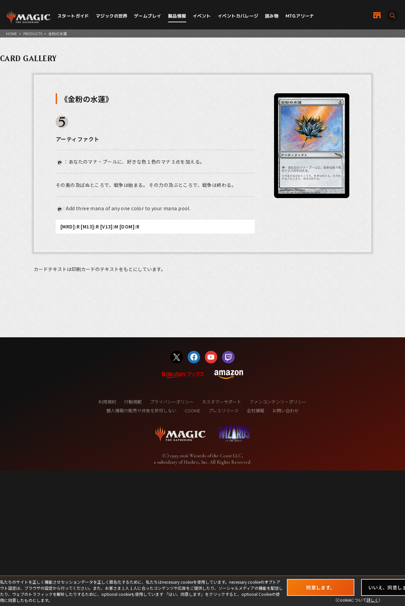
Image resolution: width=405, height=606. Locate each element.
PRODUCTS (32, 33)
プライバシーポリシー (172, 401)
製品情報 (177, 16)
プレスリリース (223, 410)
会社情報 (255, 410)
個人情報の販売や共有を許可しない (141, 410)
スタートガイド (73, 16)
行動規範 (133, 401)
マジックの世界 (112, 16)
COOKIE (192, 410)
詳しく (373, 600)
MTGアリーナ (300, 16)
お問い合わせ (285, 410)
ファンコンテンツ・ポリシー (277, 401)
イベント (202, 16)
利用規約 (107, 401)
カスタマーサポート (221, 401)
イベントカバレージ (238, 16)
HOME (11, 33)
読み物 (271, 16)
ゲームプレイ (147, 16)
